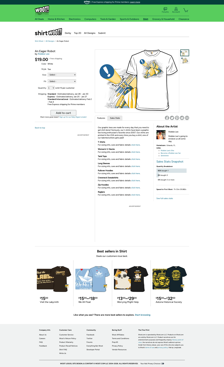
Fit (45, 81)
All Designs (89, 33)
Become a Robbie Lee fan (171, 153)
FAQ (41, 342)
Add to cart (63, 113)
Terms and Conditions (120, 338)
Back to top (40, 128)
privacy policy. (163, 347)
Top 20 (77, 33)
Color (43, 64)
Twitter (89, 338)
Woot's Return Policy (67, 338)
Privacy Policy (117, 346)
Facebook (90, 335)
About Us (42, 335)
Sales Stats (115, 118)
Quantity (42, 88)
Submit (102, 33)
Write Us (62, 353)
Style (43, 69)
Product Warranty (66, 342)
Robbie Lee (43, 54)
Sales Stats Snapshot (169, 161)
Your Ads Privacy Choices (150, 364)
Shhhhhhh (165, 156)
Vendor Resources (119, 350)
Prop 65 (115, 342)
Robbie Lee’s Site (167, 151)
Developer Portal (93, 350)
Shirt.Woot (48, 31)
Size (44, 75)
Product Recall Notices (68, 346)
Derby (68, 33)
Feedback (43, 346)
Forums (165, 10)
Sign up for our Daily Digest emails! (73, 117)
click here (135, 145)
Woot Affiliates (118, 335)
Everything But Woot (95, 346)
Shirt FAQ (63, 350)
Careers (42, 338)
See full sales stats (164, 198)
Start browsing (142, 314)
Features (101, 118)
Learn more (135, 2)
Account (176, 10)
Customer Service (66, 335)
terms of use (149, 347)
